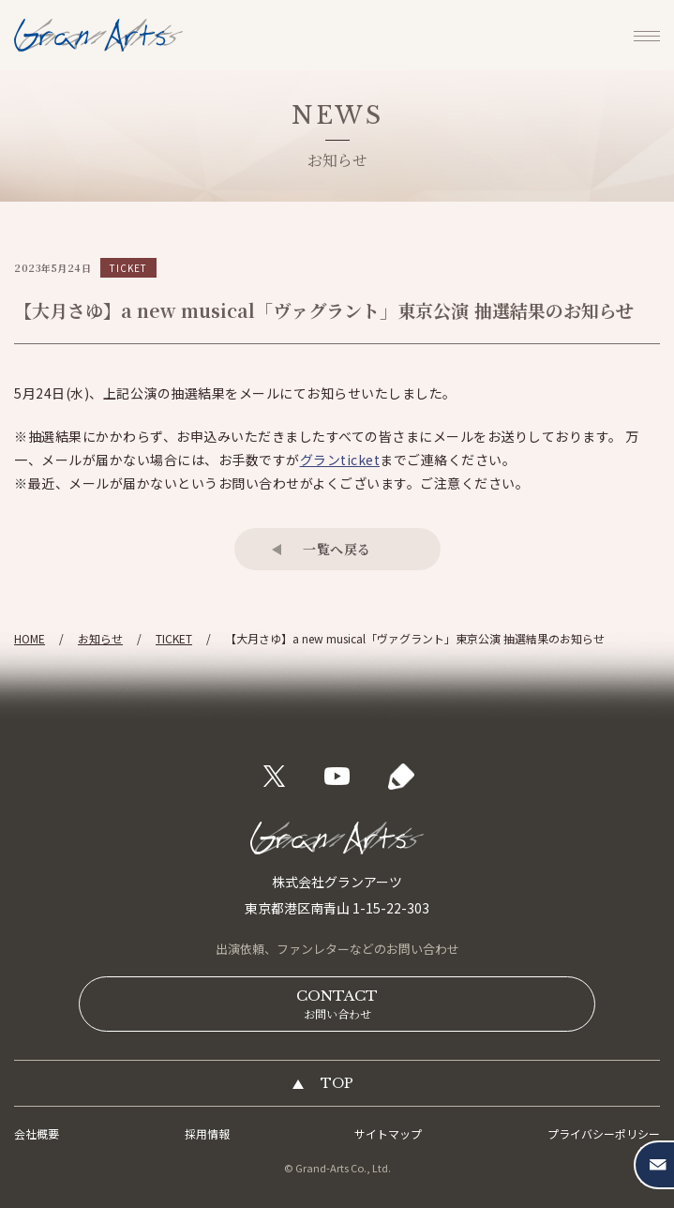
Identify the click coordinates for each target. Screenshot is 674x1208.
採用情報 (207, 1133)
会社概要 (36, 1133)
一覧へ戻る (337, 548)
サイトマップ (388, 1133)
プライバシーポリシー (603, 1133)
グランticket (340, 459)
